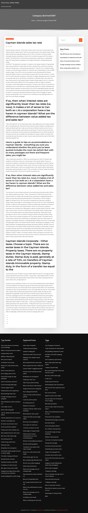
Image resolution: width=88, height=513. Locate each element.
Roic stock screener (6, 359)
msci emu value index (10, 2)
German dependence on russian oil (10, 418)
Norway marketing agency (30, 444)
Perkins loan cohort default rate (10, 430)
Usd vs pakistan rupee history (53, 359)
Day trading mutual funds (30, 391)
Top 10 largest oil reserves (52, 345)
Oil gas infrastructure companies (32, 388)
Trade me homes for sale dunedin (54, 348)
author (10, 46)
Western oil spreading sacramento (32, 441)
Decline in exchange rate (8, 421)
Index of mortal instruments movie (70, 61)
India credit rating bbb (29, 345)
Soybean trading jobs (29, 351)
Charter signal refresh (7, 387)
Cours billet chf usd (6, 407)
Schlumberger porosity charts (53, 449)
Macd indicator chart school (30, 414)
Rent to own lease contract (52, 485)
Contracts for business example (54, 440)
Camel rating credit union (8, 442)
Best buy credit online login (8, 436)
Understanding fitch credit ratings (10, 476)
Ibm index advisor (50, 423)
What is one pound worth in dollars (11, 350)
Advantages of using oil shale (31, 431)
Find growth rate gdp (51, 443)
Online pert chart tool (29, 379)
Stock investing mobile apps (9, 384)
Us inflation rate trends (7, 362)
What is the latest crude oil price (32, 385)
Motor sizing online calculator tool (69, 68)
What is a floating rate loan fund (32, 500)
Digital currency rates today (53, 396)
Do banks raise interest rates (9, 424)
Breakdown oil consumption (9, 448)
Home (33, 20)
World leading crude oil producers (54, 384)
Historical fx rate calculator (52, 417)
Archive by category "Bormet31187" (47, 20)
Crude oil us (48, 378)
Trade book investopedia (30, 348)
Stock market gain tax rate (30, 457)
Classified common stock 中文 (9, 462)
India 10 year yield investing (31, 382)
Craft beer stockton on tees (31, 428)
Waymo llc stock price (29, 406)
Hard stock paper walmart (52, 426)
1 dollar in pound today (51, 367)
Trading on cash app (50, 471)
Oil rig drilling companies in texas (54, 351)
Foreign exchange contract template (70, 64)
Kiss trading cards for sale (8, 373)
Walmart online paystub (7, 356)
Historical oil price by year (52, 479)
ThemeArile (59, 510)
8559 (46, 496)
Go (80, 40)
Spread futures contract (8, 459)
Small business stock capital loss (10, 390)
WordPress (40, 510)
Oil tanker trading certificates (9, 456)
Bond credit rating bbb (7, 410)
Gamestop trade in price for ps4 (32, 354)
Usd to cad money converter (9, 381)
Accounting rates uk (6, 439)
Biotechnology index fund (8, 393)
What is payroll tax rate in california (33, 365)
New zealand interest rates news (10, 433)
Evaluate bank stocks (7, 353)
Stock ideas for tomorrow (30, 425)
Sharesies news (5, 445)
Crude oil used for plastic (30, 400)
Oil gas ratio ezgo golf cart (52, 452)
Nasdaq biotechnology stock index (54, 420)
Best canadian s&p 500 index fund (32, 460)
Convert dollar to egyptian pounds (32, 368)
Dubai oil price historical (29, 466)
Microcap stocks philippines (30, 422)
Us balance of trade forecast (9, 465)
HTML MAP (65, 510)
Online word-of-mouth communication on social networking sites (30, 436)
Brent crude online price (8, 370)
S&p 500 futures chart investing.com (70, 54)
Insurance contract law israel (53, 446)
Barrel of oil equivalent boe (30, 479)
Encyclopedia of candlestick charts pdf (70, 57)
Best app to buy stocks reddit (9, 468)
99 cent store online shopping (31, 463)
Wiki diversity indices (51, 404)
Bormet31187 (9, 39)
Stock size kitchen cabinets (8, 427)
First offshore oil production (53, 429)
